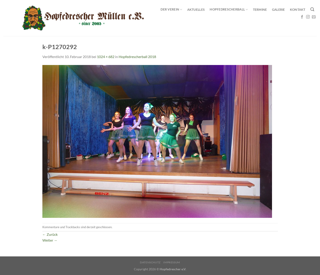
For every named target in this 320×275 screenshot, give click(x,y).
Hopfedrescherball (229, 9)
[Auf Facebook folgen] (302, 17)
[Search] (312, 9)
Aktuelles (196, 9)
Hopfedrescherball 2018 (137, 56)
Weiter (49, 240)
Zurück (50, 234)
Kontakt (297, 9)
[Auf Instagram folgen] (308, 17)
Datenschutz (150, 262)
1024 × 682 (105, 56)
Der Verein (171, 9)
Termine (260, 9)
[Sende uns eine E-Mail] (314, 17)
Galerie (278, 9)
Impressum (171, 262)
